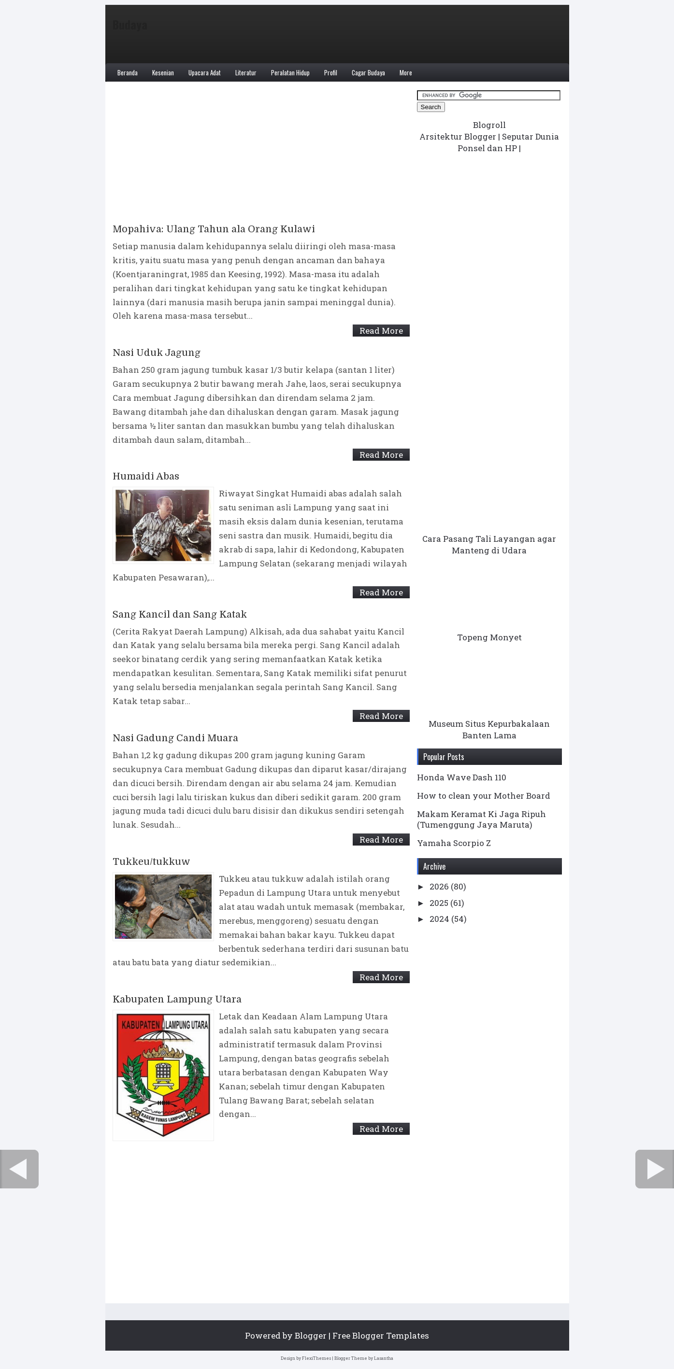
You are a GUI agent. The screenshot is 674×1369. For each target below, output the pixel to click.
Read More (381, 330)
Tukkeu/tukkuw (151, 862)
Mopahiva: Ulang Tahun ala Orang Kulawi (214, 229)
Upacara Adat (204, 72)
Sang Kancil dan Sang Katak (180, 614)
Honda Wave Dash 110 (461, 777)
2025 (440, 902)
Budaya (130, 24)
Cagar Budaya (368, 72)
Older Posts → (654, 1169)
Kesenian (163, 72)
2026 (440, 886)
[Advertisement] (261, 156)
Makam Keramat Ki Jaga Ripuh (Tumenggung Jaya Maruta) (481, 819)
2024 (440, 918)
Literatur (246, 72)
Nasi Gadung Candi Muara (175, 738)
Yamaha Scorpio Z (454, 842)
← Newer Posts (19, 1169)
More (406, 72)
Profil (330, 72)
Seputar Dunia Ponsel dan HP (508, 142)
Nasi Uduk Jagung (157, 353)
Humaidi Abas (146, 476)
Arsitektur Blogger (457, 136)
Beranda (127, 72)
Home (280, 1169)
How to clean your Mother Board (483, 795)
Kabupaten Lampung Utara (177, 999)
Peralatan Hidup (290, 72)
